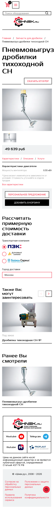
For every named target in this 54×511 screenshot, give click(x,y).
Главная (6, 38)
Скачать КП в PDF (38, 81)
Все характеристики (12, 184)
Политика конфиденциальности (37, 496)
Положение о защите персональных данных (37, 484)
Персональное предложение (27, 194)
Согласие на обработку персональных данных (13, 485)
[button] (41, 294)
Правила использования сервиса (13, 497)
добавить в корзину (27, 202)
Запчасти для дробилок (29, 38)
